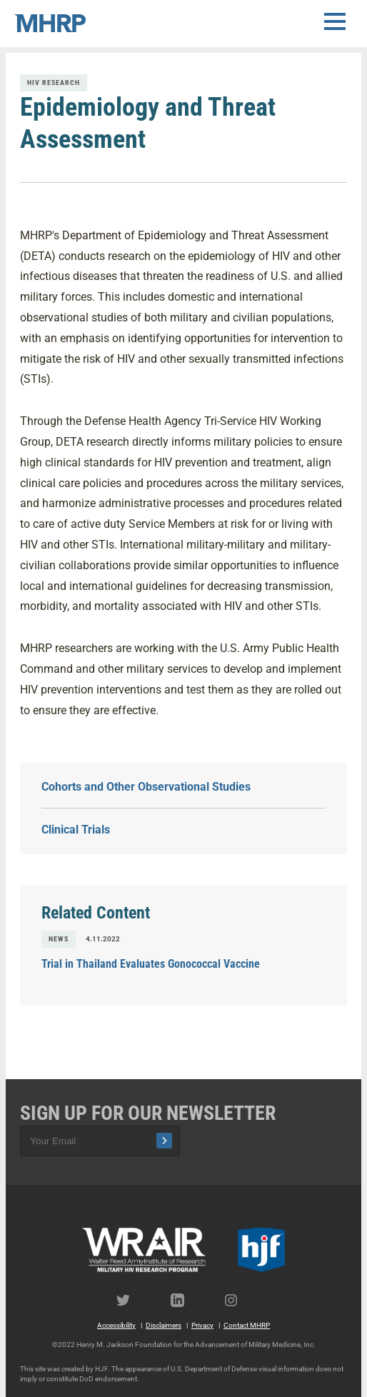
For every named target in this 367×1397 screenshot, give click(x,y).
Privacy (202, 1325)
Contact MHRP (246, 1325)
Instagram (238, 1300)
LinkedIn (183, 1300)
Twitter (129, 1300)
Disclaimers (163, 1325)
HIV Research (53, 82)
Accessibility (116, 1325)
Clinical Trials (75, 829)
